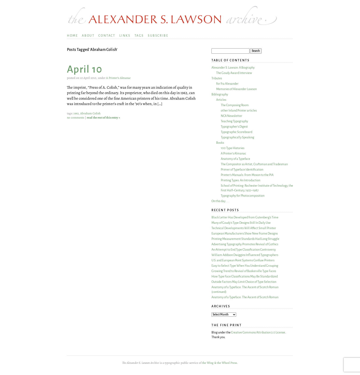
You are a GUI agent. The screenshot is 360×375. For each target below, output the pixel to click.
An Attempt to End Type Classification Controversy (243, 249)
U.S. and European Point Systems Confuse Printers (242, 260)
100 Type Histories (232, 148)
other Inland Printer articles (239, 110)
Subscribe (158, 35)
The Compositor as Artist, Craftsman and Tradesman (254, 164)
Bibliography (219, 94)
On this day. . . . (220, 201)
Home (72, 35)
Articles (221, 100)
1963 (76, 113)
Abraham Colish (90, 113)
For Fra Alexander (227, 83)
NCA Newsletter (231, 116)
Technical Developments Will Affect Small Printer (243, 228)
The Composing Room (235, 105)
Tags (139, 35)
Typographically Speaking (237, 137)
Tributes (216, 78)
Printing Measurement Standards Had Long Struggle (245, 239)
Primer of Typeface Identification (242, 169)
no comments (75, 118)
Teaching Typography (234, 121)
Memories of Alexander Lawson (236, 89)
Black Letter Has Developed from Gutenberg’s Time (244, 217)
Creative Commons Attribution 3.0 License (258, 332)
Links (125, 35)
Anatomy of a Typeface (235, 159)
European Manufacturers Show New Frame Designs (244, 233)
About (88, 35)
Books (220, 142)
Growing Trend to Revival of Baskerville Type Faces (243, 271)
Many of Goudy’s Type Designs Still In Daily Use (241, 222)
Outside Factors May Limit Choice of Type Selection (243, 282)
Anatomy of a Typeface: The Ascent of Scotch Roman (244, 297)
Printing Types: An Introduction (240, 180)
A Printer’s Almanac (118, 78)
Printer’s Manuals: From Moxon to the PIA (247, 175)
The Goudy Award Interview (234, 73)
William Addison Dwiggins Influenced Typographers (244, 255)
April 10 (84, 69)
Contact (106, 35)
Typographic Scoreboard (236, 132)
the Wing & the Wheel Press (219, 363)
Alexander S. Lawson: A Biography (233, 67)
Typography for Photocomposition (242, 195)
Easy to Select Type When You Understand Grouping (244, 265)
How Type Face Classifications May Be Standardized (244, 276)
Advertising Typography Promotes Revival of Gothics (244, 244)
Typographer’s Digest (234, 126)
